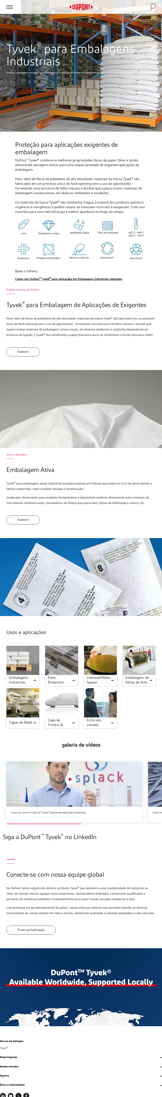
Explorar (23, 351)
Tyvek (4, 1048)
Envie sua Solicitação (31, 930)
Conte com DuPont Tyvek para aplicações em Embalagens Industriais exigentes (68, 279)
